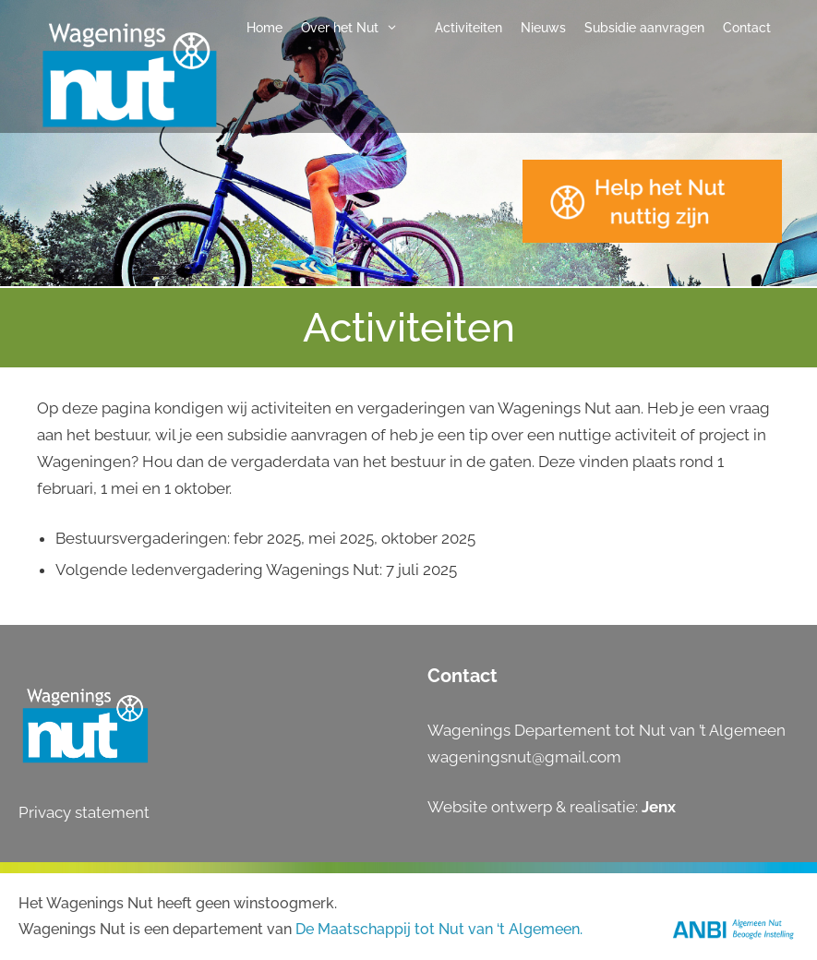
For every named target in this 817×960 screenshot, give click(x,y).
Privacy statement (84, 812)
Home (264, 27)
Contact (747, 27)
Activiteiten (468, 27)
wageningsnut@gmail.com (524, 757)
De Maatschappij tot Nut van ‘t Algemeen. (439, 929)
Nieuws (543, 27)
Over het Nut (358, 27)
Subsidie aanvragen (644, 27)
